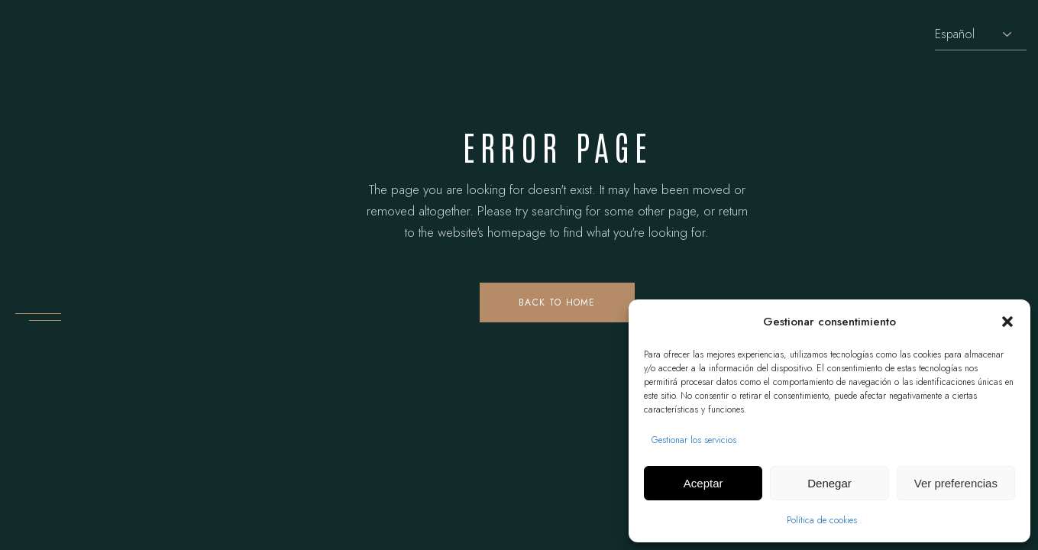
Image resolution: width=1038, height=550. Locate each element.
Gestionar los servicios (694, 440)
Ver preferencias (956, 483)
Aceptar (703, 483)
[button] (1007, 321)
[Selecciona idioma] (981, 34)
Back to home (557, 302)
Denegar (829, 483)
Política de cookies (822, 520)
